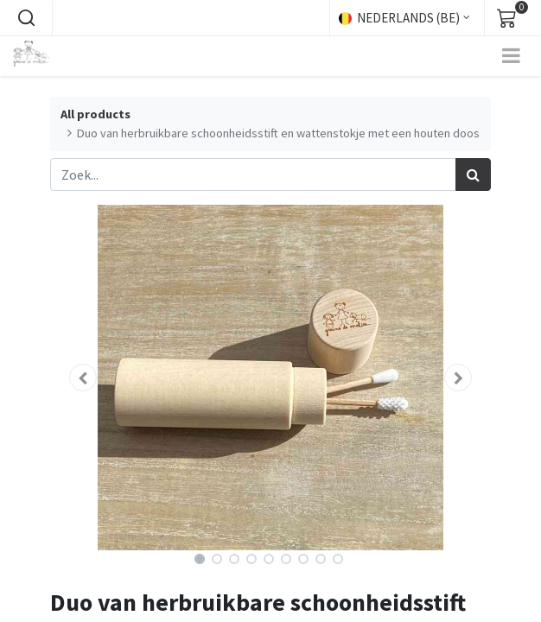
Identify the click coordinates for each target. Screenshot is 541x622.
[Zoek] (473, 174)
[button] (26, 18)
